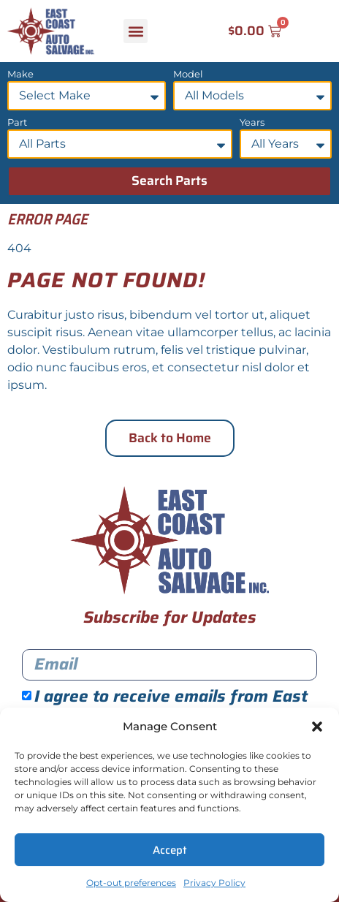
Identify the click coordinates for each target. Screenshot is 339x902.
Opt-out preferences (131, 882)
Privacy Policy (214, 882)
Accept (170, 850)
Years (252, 123)
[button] (317, 726)
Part (17, 123)
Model (188, 74)
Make (20, 74)
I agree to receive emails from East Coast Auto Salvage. (165, 705)
